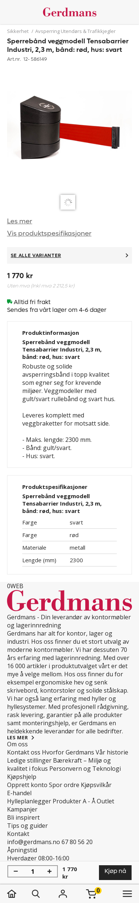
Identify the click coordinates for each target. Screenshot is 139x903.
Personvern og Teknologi (85, 768)
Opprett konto (27, 785)
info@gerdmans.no (33, 842)
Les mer (19, 221)
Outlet (105, 801)
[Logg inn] (63, 894)
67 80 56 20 (77, 842)
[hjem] (19, 894)
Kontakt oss (23, 752)
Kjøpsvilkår (96, 785)
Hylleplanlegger (29, 801)
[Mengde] (32, 871)
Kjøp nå (115, 871)
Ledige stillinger (29, 760)
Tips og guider (27, 826)
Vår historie (112, 752)
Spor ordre (64, 785)
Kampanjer (22, 809)
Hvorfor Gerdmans (68, 752)
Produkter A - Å (74, 801)
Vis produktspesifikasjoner (49, 233)
